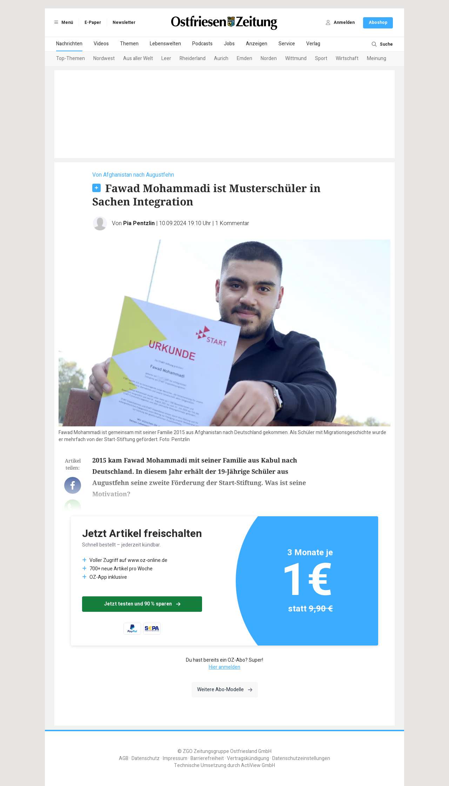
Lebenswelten (165, 43)
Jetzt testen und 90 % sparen (142, 604)
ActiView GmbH (258, 765)
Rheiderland (193, 58)
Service (287, 43)
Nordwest (104, 58)
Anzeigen (256, 43)
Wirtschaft (347, 58)
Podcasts (202, 43)
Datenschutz (146, 758)
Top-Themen (70, 58)
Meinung (376, 58)
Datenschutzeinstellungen (301, 758)
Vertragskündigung (248, 758)
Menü (62, 22)
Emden (244, 58)
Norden (269, 58)
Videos (101, 43)
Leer (166, 58)
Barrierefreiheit (207, 758)
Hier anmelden (224, 667)
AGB (123, 758)
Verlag (313, 43)
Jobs (229, 43)
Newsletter (124, 22)
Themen (129, 43)
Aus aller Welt (138, 58)
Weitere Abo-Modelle (224, 689)
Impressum (175, 758)
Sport (321, 58)
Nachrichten (69, 43)
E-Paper (93, 22)
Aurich (221, 58)
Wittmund (296, 58)
